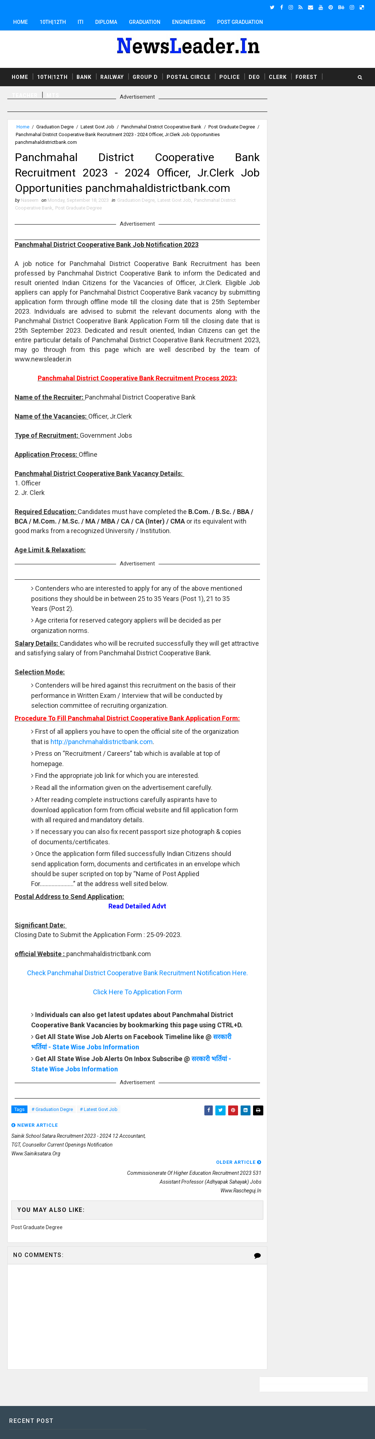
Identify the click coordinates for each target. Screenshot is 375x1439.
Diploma (106, 22)
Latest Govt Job (97, 127)
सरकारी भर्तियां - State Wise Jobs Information (95, 1059)
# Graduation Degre (52, 1122)
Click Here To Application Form (130, 994)
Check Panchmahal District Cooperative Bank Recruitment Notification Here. (131, 975)
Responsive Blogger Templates (142, 1426)
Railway (112, 77)
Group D (145, 77)
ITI (80, 22)
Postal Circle (189, 77)
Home (20, 22)
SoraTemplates (52, 1426)
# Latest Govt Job (99, 1122)
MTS (53, 95)
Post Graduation (240, 22)
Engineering (188, 22)
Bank (84, 77)
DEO (254, 77)
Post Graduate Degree (78, 209)
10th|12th (53, 22)
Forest (307, 77)
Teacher (25, 95)
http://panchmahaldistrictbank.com (139, 744)
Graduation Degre (55, 127)
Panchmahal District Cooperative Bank (161, 127)
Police (229, 77)
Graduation (144, 22)
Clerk (278, 77)
